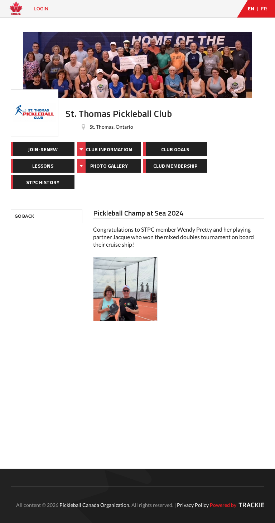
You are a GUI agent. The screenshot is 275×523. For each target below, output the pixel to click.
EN (251, 8)
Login (41, 8)
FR (264, 8)
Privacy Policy (193, 505)
